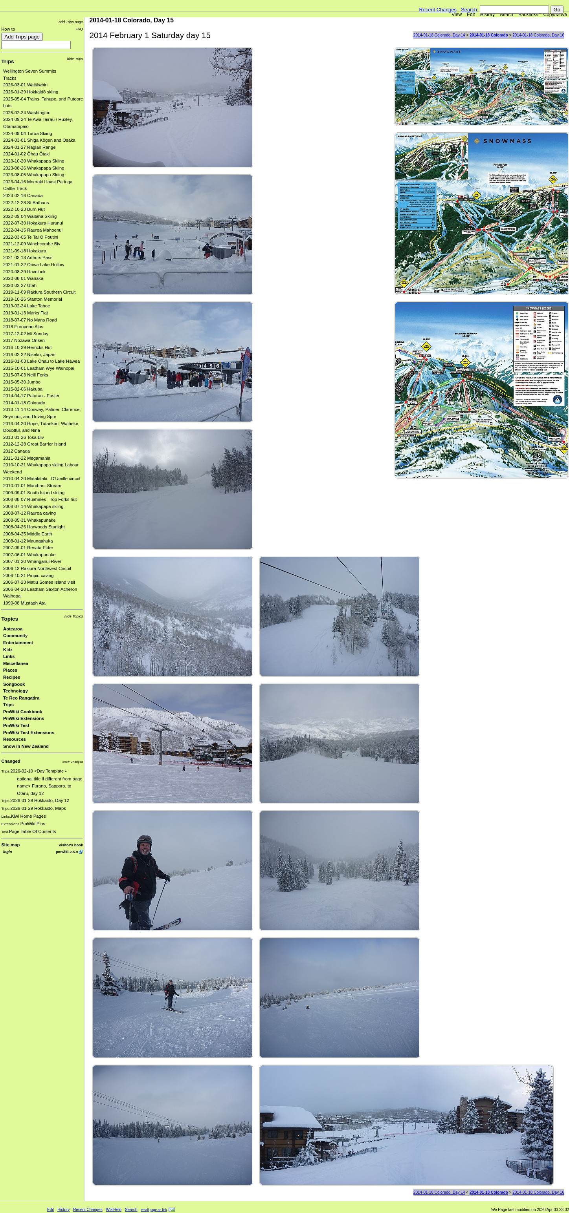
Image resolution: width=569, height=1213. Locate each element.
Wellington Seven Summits (29, 71)
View (457, 14)
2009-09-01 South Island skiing (33, 492)
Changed (10, 761)
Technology (15, 691)
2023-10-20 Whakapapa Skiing (33, 161)
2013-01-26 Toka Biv (23, 437)
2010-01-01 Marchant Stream (32, 485)
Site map (10, 844)
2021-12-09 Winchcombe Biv (31, 243)
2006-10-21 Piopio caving (28, 575)
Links (9, 656)
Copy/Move (555, 14)
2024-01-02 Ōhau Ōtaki (26, 154)
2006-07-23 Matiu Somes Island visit (39, 582)
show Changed (72, 762)
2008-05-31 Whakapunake (29, 520)
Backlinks (528, 14)
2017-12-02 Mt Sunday (25, 333)
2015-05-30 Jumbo (21, 382)
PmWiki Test (16, 725)
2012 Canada (16, 451)
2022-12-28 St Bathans (26, 202)
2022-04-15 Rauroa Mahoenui (32, 230)
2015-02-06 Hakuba (22, 389)
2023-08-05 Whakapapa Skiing (33, 174)
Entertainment (18, 642)
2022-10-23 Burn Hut (24, 209)
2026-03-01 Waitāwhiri (25, 84)
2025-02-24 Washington (27, 112)
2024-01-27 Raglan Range (29, 147)
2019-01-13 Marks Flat (25, 313)
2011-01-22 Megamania (26, 458)
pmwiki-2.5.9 (67, 851)
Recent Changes (438, 10)
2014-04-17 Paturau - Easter (31, 395)
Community (15, 635)
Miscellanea (15, 663)
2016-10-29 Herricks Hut (27, 347)
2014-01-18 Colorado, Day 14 (439, 35)
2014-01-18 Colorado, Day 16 (538, 35)
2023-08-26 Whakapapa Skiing (33, 168)
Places (10, 670)
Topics (9, 619)
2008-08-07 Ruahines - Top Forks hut (40, 499)
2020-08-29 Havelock (24, 271)
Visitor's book (71, 845)
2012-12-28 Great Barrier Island (34, 444)
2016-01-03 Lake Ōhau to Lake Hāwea (41, 361)
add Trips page (71, 22)
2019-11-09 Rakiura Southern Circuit (39, 292)
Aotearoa (12, 629)
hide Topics (73, 616)
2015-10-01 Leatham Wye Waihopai (38, 368)
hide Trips (75, 59)
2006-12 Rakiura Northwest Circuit (37, 568)
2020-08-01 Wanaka (23, 278)
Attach (506, 14)
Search (469, 10)
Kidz (8, 649)
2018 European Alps (23, 326)
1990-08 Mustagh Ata (24, 603)
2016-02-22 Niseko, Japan (29, 354)
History (487, 14)
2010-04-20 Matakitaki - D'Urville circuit (42, 478)
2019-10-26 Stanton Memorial (32, 299)
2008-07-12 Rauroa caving (29, 513)
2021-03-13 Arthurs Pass (27, 257)
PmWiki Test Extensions (28, 732)
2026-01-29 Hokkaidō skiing (30, 92)
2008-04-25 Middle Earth (27, 534)
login (7, 851)
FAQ (79, 29)
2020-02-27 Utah (20, 285)
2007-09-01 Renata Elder (28, 547)
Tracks (10, 78)
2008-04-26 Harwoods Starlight (34, 526)
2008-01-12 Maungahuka (28, 541)
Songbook (14, 684)
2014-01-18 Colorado (24, 402)
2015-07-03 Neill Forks (25, 375)
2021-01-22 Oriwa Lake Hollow (33, 264)
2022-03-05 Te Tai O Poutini (30, 237)
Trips (7, 61)
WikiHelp (113, 1210)
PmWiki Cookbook (22, 711)
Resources (14, 739)
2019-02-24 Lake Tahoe (26, 305)
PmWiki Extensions (23, 718)
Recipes (11, 677)
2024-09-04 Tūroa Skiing (27, 133)
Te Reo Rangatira (21, 698)
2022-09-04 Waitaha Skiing (30, 216)
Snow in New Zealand (26, 746)
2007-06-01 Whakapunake (29, 554)
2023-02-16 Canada (23, 195)
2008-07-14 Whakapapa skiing (33, 506)
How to (8, 29)
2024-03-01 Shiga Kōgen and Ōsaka (39, 140)
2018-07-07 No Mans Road (30, 320)
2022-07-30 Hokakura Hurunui (33, 223)
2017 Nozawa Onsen (24, 340)
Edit (471, 14)
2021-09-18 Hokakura (24, 250)
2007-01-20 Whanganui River (32, 561)
